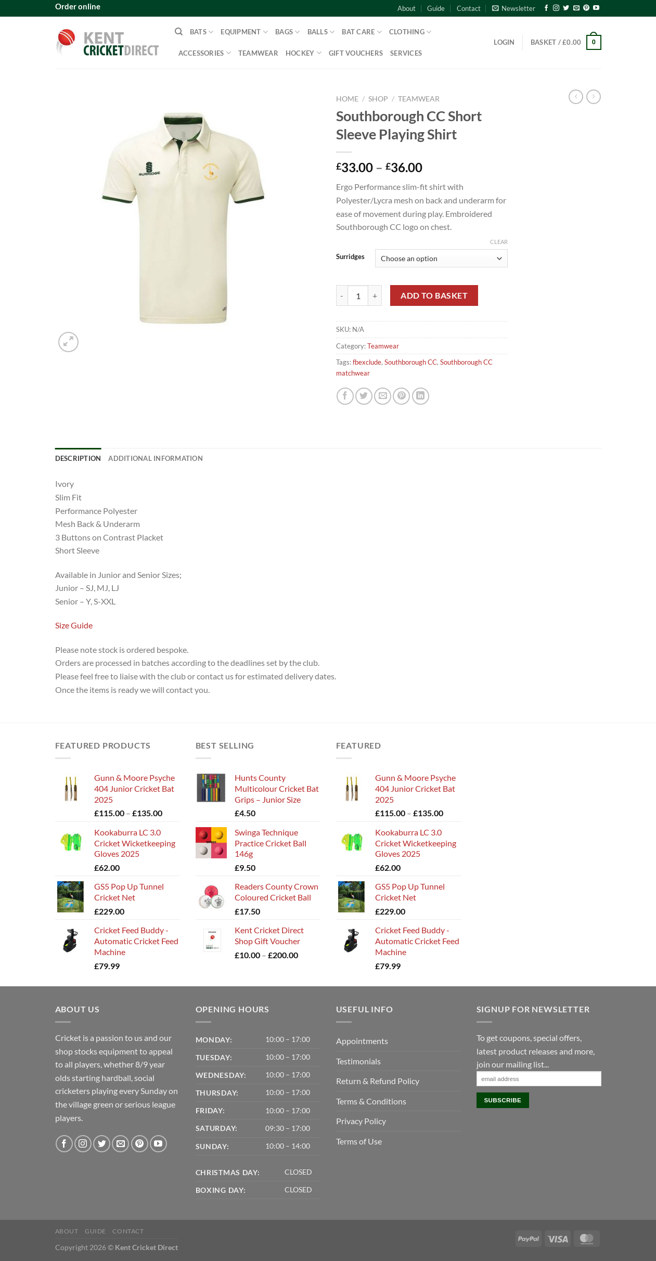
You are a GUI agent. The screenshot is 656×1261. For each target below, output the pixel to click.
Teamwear (258, 53)
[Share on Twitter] (363, 396)
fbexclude (367, 362)
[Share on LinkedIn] (420, 396)
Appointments (362, 1041)
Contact (469, 8)
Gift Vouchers (356, 53)
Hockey (303, 53)
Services (406, 53)
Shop (378, 99)
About (406, 8)
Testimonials (358, 1061)
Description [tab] (78, 458)
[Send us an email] (576, 8)
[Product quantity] (358, 295)
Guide (436, 8)
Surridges (350, 257)
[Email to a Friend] (382, 396)
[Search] (179, 32)
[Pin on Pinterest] (401, 396)
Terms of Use (359, 1141)
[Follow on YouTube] (596, 8)
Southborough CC (410, 362)
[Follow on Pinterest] (586, 8)
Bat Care (362, 32)
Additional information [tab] (155, 458)
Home (347, 99)
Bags (287, 32)
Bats (201, 32)
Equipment (244, 32)
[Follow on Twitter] (566, 8)
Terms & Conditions (371, 1101)
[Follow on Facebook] (546, 8)
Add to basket (434, 295)
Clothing (410, 32)
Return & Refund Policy (377, 1081)
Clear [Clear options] (499, 241)
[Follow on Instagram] (556, 8)
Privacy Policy (361, 1121)
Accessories (204, 53)
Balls (321, 32)
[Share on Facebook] (345, 396)
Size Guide (74, 625)
